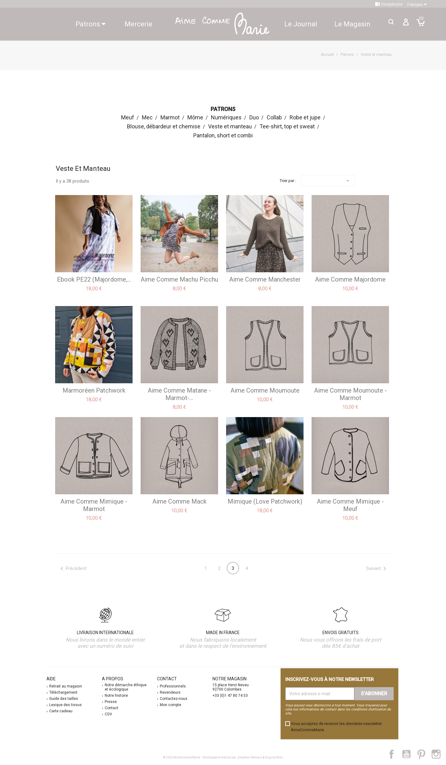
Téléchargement (63, 692)
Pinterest (424, 754)
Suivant (377, 568)
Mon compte (170, 705)
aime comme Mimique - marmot (93, 505)
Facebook (394, 754)
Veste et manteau (230, 126)
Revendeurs (170, 692)
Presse (111, 702)
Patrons (91, 24)
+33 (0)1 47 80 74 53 (230, 695)
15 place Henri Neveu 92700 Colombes (230, 687)
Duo (254, 117)
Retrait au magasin (65, 686)
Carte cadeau (60, 711)
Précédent (72, 568)
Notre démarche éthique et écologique (125, 687)
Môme (195, 117)
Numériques (226, 117)
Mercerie (138, 24)
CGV (108, 714)
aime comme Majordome (350, 279)
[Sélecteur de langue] (418, 5)
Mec (147, 117)
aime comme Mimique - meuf (350, 505)
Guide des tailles (63, 698)
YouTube (409, 754)
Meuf (127, 117)
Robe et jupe (305, 117)
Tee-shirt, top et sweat (287, 126)
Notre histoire (116, 695)
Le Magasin (352, 24)
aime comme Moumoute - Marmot (350, 394)
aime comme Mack (179, 501)
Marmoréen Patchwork (94, 390)
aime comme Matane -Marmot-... (179, 394)
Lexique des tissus (65, 705)
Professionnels (173, 686)
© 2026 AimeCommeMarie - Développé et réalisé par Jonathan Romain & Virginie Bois (223, 757)
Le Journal (300, 24)
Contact (111, 708)
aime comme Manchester (265, 279)
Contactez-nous (173, 698)
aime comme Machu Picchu (179, 279)
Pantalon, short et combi (223, 135)
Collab (274, 117)
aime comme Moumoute (265, 390)
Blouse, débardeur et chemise (163, 126)
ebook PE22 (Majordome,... (94, 279)
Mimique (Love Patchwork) (265, 501)
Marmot (170, 117)
